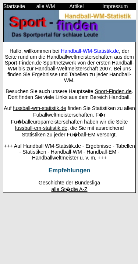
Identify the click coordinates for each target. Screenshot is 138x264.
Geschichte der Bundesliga (69, 183)
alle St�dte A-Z (69, 189)
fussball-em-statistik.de (41, 128)
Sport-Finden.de (113, 91)
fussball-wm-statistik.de (39, 108)
